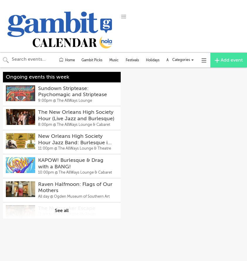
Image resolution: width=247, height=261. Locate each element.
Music (114, 60)
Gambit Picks (91, 60)
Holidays (152, 60)
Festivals (132, 60)
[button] (123, 16)
